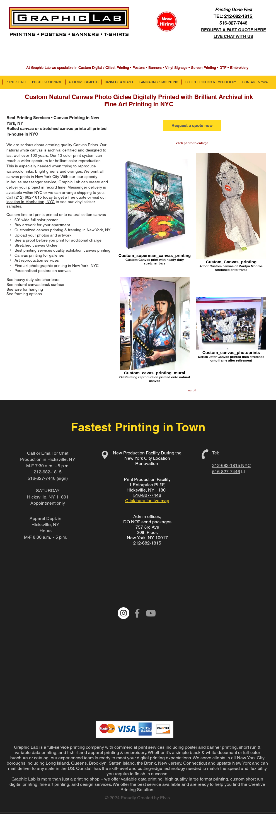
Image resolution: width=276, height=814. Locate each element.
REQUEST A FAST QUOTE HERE (233, 29)
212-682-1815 (238, 16)
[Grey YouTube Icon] (151, 613)
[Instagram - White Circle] (123, 613)
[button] (15, 82)
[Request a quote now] (192, 125)
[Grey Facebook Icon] (137, 613)
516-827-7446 (41, 478)
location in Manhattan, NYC (30, 201)
